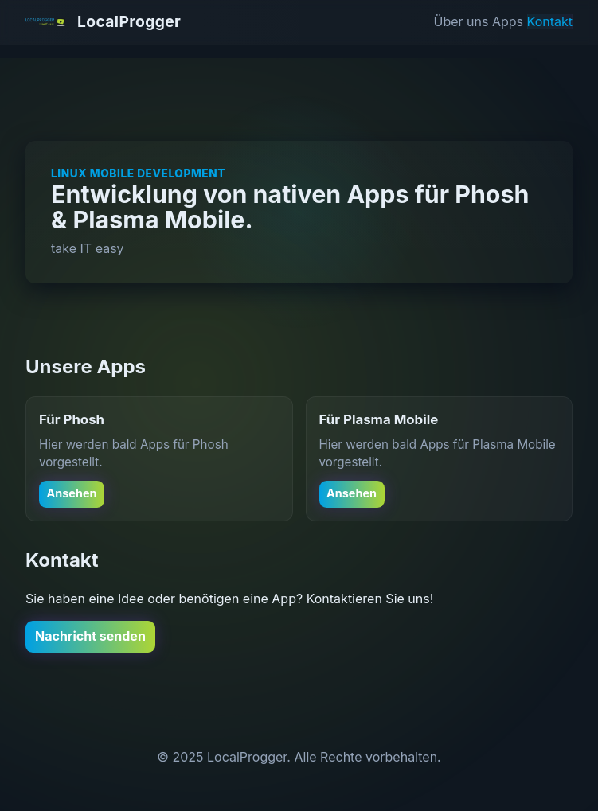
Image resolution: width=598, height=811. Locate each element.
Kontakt (550, 21)
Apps (507, 21)
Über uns (461, 21)
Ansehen (72, 493)
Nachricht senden (90, 636)
